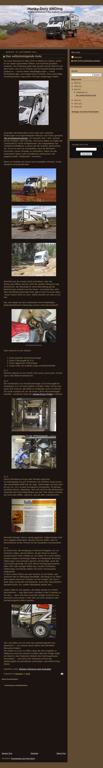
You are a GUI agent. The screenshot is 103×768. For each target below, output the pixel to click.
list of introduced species (16, 138)
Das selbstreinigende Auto (86, 95)
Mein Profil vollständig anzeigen (86, 61)
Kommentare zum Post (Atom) (23, 759)
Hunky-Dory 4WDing (45, 9)
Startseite (34, 753)
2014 (76, 89)
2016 (76, 83)
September (80, 92)
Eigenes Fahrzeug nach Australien (35, 669)
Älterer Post (61, 753)
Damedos (78, 57)
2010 (76, 107)
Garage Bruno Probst (43, 394)
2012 (76, 100)
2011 (76, 104)
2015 (76, 86)
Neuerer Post (7, 753)
